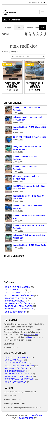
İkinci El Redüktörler (15, 292)
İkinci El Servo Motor (15, 312)
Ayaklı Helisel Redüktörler (19, 296)
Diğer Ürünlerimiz (11, 20)
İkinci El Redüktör (31, 335)
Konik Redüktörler (15, 301)
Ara (42, 28)
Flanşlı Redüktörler (16, 298)
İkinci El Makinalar (13, 290)
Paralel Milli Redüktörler (19, 306)
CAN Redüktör (35, 415)
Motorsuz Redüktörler (17, 303)
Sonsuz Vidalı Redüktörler (19, 309)
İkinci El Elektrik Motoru (17, 287)
